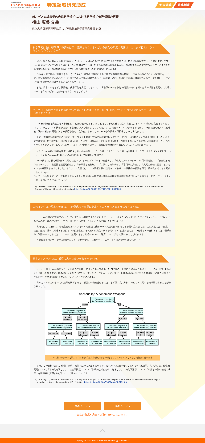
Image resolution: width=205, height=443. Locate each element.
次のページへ (122, 406)
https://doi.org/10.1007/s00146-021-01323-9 (105, 382)
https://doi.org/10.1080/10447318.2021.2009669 (97, 189)
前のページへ (82, 406)
